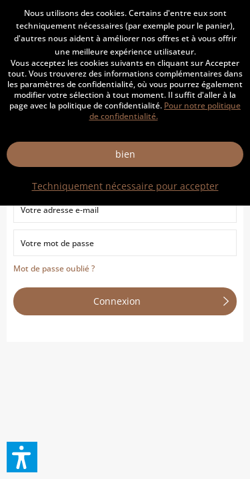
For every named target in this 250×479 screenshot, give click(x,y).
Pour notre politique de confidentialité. (165, 111)
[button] (22, 457)
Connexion (161, 299)
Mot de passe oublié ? (54, 268)
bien (125, 154)
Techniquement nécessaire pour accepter (125, 186)
